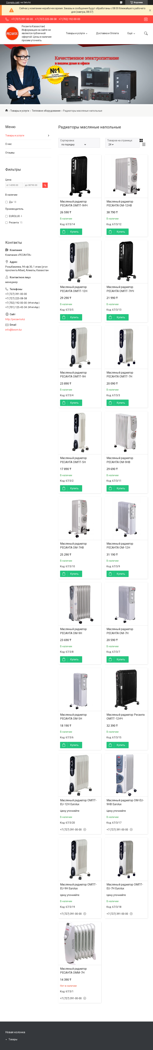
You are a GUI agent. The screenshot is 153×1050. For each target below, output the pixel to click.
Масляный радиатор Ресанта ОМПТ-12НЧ (126, 716)
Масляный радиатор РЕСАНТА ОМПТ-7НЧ (120, 289)
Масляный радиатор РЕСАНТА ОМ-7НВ (73, 545)
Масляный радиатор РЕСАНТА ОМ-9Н (73, 631)
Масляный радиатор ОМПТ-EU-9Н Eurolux (78, 886)
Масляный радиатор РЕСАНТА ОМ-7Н (120, 631)
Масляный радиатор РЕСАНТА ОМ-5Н (73, 716)
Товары (12, 1039)
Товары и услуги (75, 33)
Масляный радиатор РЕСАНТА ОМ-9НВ (120, 460)
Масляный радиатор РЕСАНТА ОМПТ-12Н (73, 289)
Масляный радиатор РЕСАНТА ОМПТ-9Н (73, 374)
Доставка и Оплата (107, 33)
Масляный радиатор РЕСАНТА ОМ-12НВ (120, 203)
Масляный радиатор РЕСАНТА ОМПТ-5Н (73, 460)
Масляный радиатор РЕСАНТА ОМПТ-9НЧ (74, 203)
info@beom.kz (13, 329)
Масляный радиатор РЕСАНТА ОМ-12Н (120, 545)
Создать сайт (13, 2)
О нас (8, 144)
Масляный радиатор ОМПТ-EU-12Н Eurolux (78, 802)
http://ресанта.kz (15, 319)
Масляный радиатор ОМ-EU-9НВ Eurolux (125, 802)
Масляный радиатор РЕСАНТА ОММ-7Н (73, 970)
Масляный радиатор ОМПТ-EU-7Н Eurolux (125, 886)
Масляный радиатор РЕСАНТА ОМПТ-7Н (120, 374)
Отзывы (9, 152)
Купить (74, 231)
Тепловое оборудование (46, 110)
